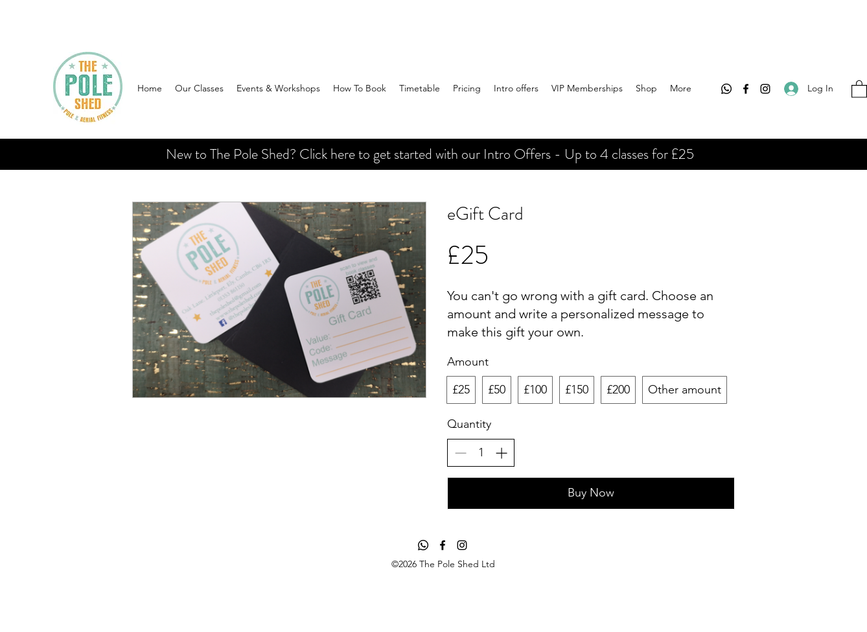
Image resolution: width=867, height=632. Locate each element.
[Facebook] (745, 88)
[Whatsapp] (726, 88)
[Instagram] (765, 88)
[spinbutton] (480, 453)
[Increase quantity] (501, 452)
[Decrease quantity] (460, 452)
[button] (859, 88)
